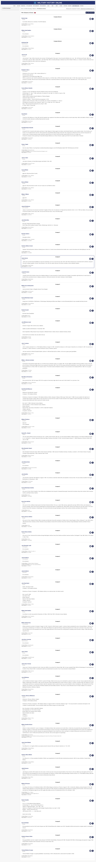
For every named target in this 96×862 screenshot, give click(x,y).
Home (22, 8)
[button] (47, 18)
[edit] (93, 19)
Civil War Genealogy (28, 8)
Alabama (34, 8)
